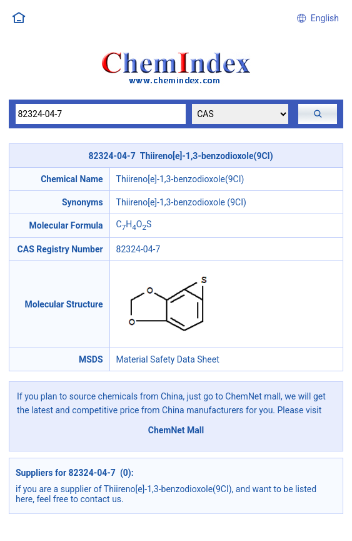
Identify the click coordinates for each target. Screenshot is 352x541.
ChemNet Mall (176, 430)
